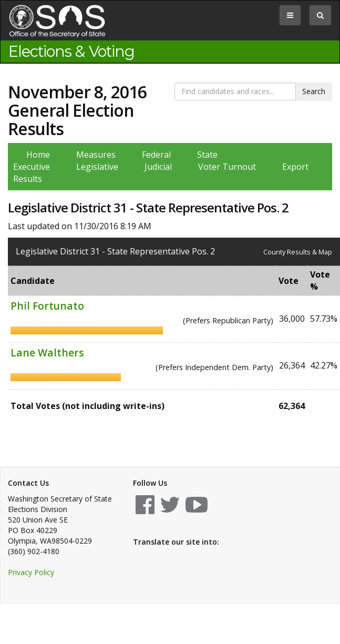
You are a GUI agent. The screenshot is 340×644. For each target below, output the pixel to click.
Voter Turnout (227, 166)
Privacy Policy (31, 572)
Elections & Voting (71, 51)
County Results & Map (297, 252)
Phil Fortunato (47, 306)
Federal (156, 154)
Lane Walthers (47, 352)
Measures (96, 154)
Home (38, 154)
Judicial (158, 166)
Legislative (97, 166)
